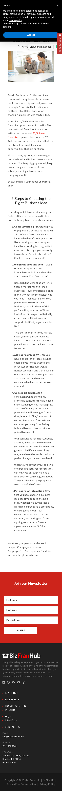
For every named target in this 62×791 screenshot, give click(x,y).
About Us (11, 720)
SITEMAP (48, 780)
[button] (57, 5)
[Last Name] (31, 610)
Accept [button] (31, 35)
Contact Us (12, 727)
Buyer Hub (11, 692)
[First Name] (31, 600)
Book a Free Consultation (21, 784)
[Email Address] (31, 620)
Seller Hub (12, 699)
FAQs (8, 716)
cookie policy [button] (15, 20)
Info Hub (10, 710)
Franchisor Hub (15, 706)
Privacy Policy (47, 784)
